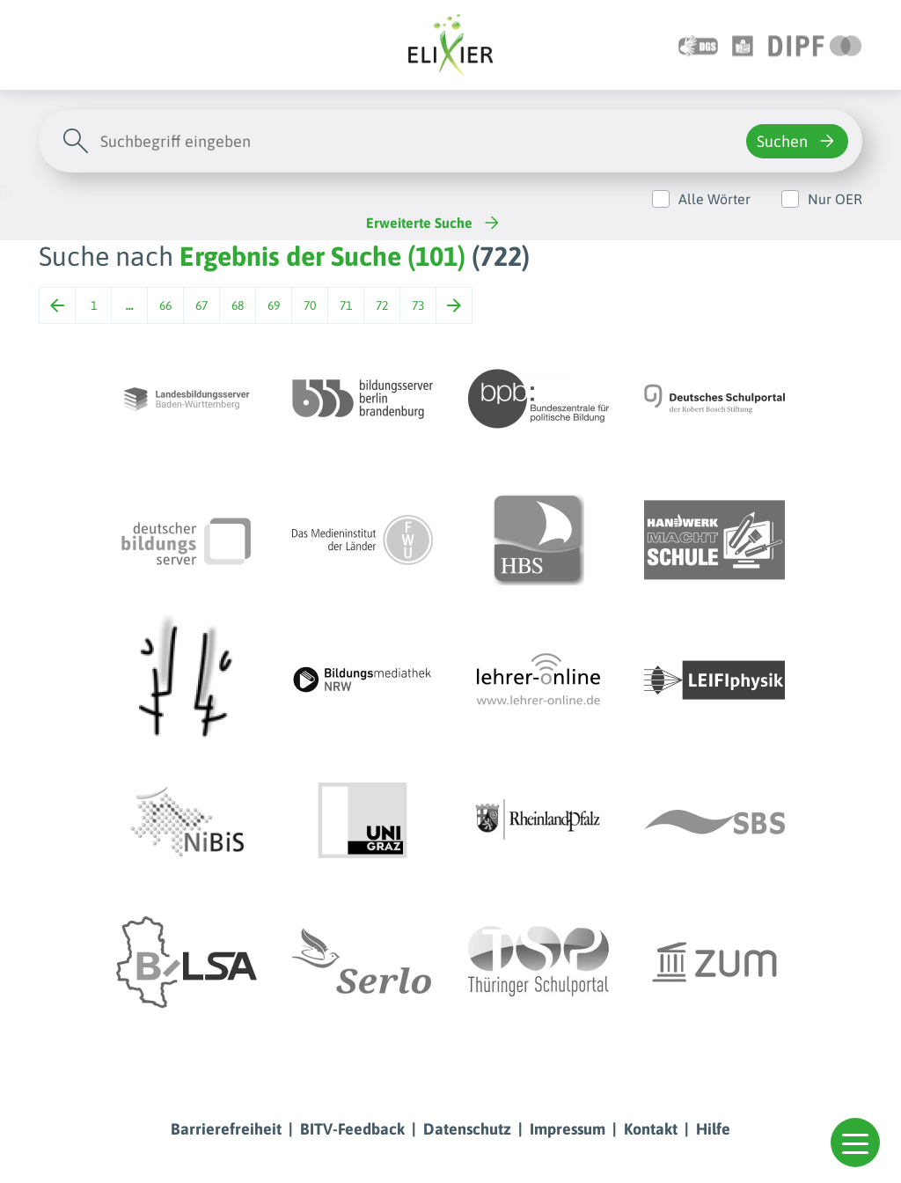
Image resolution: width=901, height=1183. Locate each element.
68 (237, 305)
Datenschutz (467, 1129)
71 (346, 305)
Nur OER (835, 199)
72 (382, 305)
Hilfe (713, 1129)
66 (165, 305)
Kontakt (651, 1129)
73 (418, 305)
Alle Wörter (714, 199)
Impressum (567, 1129)
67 (201, 305)
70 (310, 305)
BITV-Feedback (352, 1129)
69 (273, 305)
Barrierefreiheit (226, 1129)
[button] (855, 1142)
